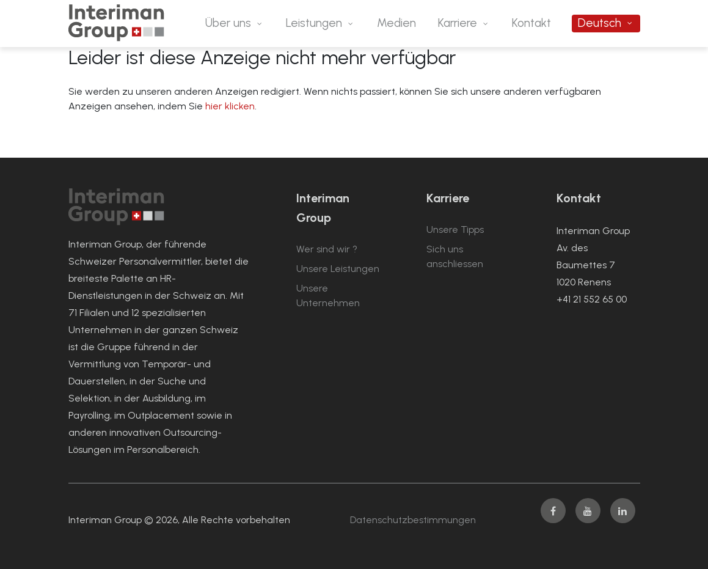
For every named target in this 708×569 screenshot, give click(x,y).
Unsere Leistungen (337, 268)
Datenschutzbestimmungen (413, 520)
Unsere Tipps (455, 229)
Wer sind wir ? (326, 249)
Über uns (228, 23)
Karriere (457, 23)
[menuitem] (606, 23)
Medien (396, 23)
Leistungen (314, 23)
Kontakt (531, 23)
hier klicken (230, 106)
